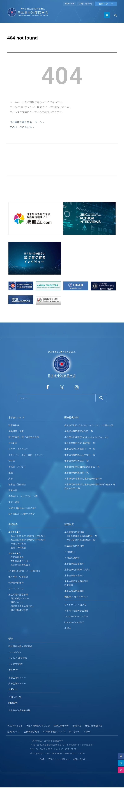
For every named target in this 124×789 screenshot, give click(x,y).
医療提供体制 (71, 417)
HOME (41, 759)
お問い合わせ (85, 3)
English (87, 731)
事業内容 (12, 490)
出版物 (67, 628)
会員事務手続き (31, 731)
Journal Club (14, 652)
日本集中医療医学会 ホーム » (27, 122)
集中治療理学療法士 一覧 (76, 460)
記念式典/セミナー (18, 598)
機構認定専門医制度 (74, 545)
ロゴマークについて (18, 448)
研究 (10, 638)
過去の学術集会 (17, 547)
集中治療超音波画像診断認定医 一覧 (82, 466)
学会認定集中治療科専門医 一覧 (79, 443)
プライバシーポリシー (58, 759)
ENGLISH (69, 3)
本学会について (16, 417)
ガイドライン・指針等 (75, 604)
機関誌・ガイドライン (76, 596)
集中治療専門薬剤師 (74, 591)
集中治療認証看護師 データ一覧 (79, 448)
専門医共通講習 (72, 557)
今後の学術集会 (17, 543)
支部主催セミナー (17, 683)
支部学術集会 (16, 557)
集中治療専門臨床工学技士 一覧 (79, 454)
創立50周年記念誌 (18, 610)
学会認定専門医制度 (74, 532)
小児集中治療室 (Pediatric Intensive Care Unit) (86, 437)
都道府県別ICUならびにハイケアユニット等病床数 (88, 425)
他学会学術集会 (16, 582)
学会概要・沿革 (16, 431)
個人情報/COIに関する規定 (21, 513)
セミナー (13, 669)
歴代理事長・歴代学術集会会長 (23, 437)
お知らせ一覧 (14, 696)
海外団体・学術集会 (18, 576)
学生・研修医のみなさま (38, 725)
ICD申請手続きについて (54, 731)
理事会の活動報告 (17, 484)
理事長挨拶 (13, 425)
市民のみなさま (15, 725)
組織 (10, 472)
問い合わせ (74, 731)
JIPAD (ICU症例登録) (18, 658)
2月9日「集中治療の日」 (21, 606)
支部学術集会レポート (20, 561)
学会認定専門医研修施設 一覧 (78, 431)
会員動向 (12, 443)
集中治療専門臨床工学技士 (77, 569)
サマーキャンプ (16, 588)
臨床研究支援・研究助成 (20, 646)
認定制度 (69, 524)
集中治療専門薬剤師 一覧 (76, 472)
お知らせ (13, 689)
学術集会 (13, 524)
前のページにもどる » (22, 127)
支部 (10, 478)
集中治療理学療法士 (74, 575)
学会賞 (11, 460)
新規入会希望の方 (93, 725)
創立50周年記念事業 (18, 594)
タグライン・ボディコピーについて (25, 454)
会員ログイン (13, 731)
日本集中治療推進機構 (19, 710)
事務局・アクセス (17, 466)
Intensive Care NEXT (74, 622)
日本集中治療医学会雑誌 (76, 610)
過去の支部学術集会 (19, 564)
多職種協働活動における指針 (22, 508)
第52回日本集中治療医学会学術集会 (26, 539)
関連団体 (13, 702)
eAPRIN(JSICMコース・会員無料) (24, 570)
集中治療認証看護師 (74, 563)
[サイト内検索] (56, 398)
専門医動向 (69, 551)
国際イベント (16, 602)
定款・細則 (13, 502)
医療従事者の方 (61, 725)
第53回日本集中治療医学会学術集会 (26, 535)
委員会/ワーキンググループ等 (22, 496)
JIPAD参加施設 (15, 664)
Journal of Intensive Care (76, 616)
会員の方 (76, 725)
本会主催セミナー (17, 677)
